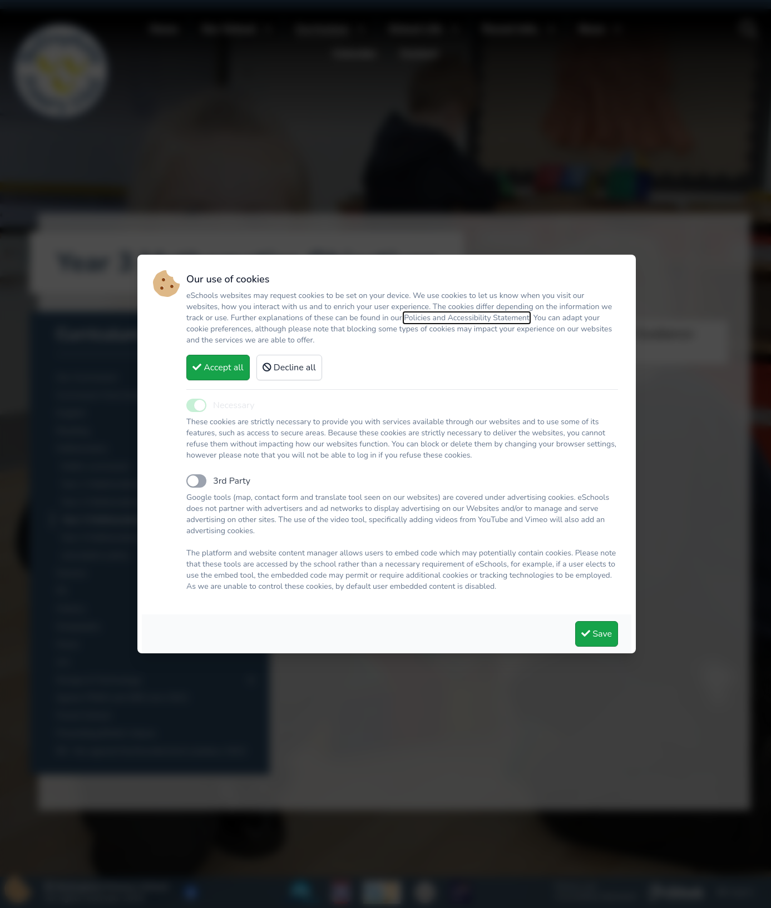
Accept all (218, 367)
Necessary (233, 405)
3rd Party (231, 481)
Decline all (289, 367)
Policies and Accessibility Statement (467, 317)
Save (596, 634)
